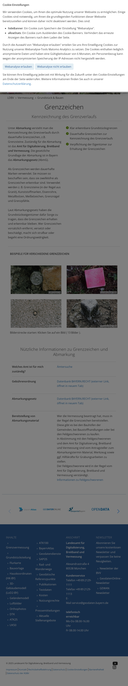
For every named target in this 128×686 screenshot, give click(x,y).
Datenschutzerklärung (17, 84)
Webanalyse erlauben (18, 66)
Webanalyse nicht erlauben (54, 66)
